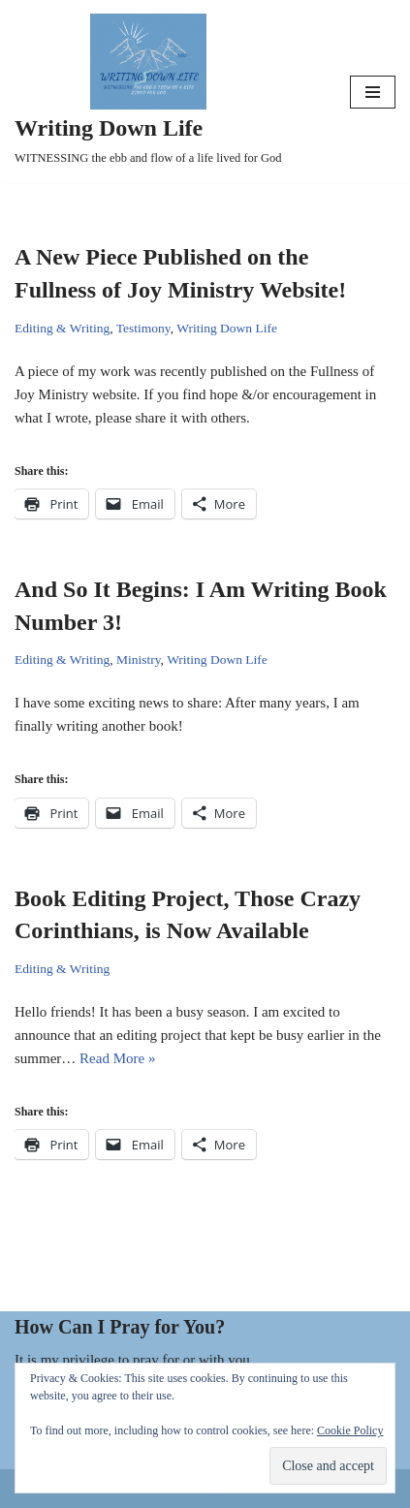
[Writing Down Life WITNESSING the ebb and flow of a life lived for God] (148, 92)
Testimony (143, 328)
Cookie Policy (350, 1430)
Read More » (117, 1058)
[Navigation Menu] (372, 92)
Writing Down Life (226, 328)
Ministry (138, 659)
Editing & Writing (62, 328)
